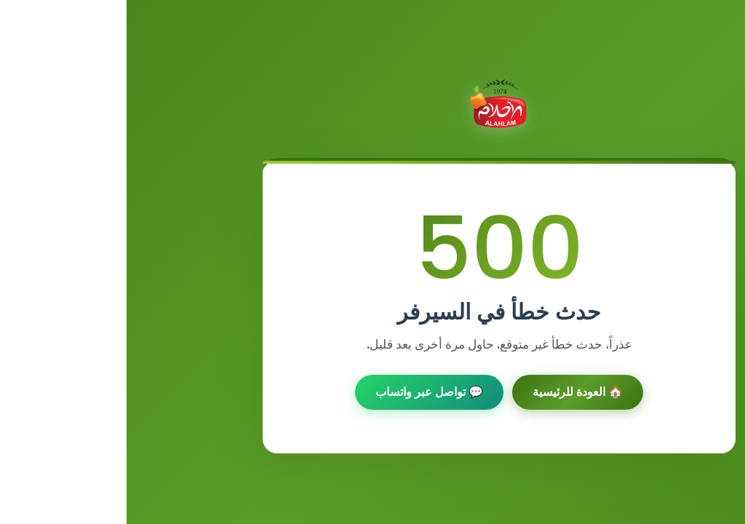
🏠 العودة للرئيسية (451, 392)
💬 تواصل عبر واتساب (302, 392)
